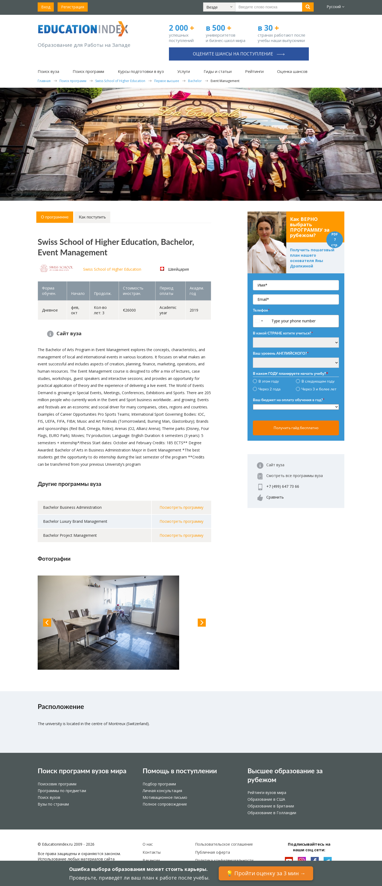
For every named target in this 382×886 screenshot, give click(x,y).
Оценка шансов (292, 71)
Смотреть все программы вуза (294, 475)
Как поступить (92, 216)
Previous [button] (47, 623)
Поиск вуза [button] (48, 71)
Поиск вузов (49, 797)
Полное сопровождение (165, 804)
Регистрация (72, 6)
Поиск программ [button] (88, 71)
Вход (45, 6)
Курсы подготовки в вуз (141, 71)
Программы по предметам (62, 790)
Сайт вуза (69, 333)
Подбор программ (159, 783)
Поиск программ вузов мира (82, 771)
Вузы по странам (53, 804)
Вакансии (151, 860)
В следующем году (318, 381)
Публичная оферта (212, 852)
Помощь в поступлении (180, 771)
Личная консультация (162, 790)
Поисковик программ (57, 783)
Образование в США (266, 799)
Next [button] (202, 623)
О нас (148, 844)
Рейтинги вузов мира (266, 792)
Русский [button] (335, 6)
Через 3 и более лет (319, 389)
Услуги (183, 71)
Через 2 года (270, 389)
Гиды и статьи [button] (218, 71)
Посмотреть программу (181, 507)
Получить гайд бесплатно (296, 427)
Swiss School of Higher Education (112, 269)
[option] (124, 623)
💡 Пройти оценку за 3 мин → (266, 873)
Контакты (152, 852)
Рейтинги (254, 71)
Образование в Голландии (271, 812)
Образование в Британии (270, 806)
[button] (219, 7)
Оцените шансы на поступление (239, 54)
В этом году (269, 381)
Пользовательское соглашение (224, 844)
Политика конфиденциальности (224, 860)
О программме (55, 216)
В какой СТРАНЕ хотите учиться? (283, 333)
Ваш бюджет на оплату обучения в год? (288, 399)
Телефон (261, 310)
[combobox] (261, 321)
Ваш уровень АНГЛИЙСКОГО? (281, 353)
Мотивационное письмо (165, 797)
